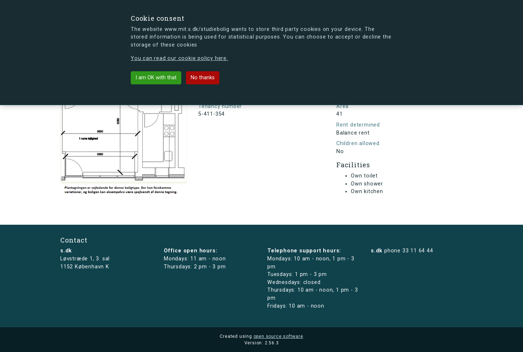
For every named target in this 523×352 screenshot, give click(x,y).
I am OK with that (156, 78)
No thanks (203, 78)
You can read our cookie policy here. (179, 58)
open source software (278, 336)
